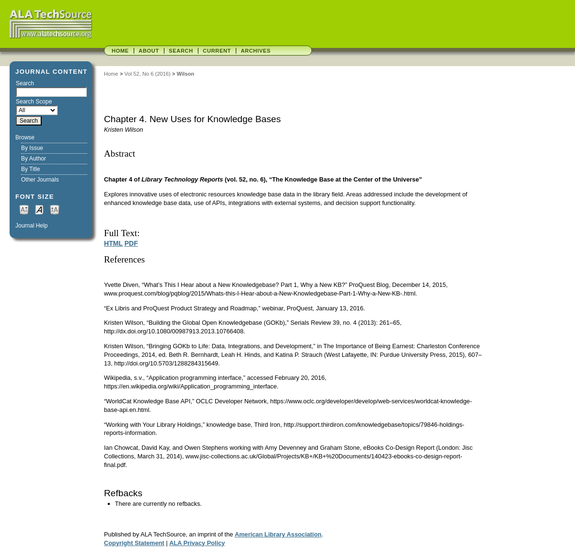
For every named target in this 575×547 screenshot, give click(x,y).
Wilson (186, 74)
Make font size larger (54, 209)
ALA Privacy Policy (197, 543)
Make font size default (39, 209)
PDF (131, 243)
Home (120, 51)
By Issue (32, 148)
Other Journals (40, 179)
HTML (113, 243)
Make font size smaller (24, 209)
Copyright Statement (134, 543)
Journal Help (31, 225)
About (148, 51)
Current (217, 51)
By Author (33, 158)
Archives (255, 51)
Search (181, 51)
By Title (30, 169)
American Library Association (278, 534)
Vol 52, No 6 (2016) (148, 74)
